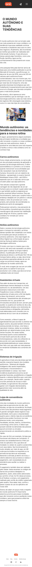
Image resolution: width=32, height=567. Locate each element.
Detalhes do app (22, 559)
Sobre (7, 559)
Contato (15, 559)
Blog (11, 559)
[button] (21, 4)
